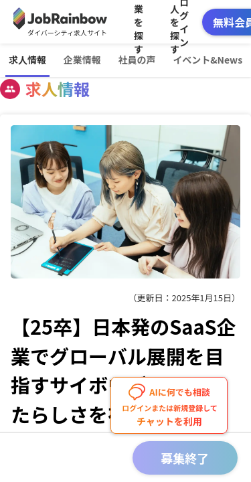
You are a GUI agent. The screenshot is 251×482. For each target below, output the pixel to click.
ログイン (184, 22)
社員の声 (136, 59)
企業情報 (82, 59)
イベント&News (207, 59)
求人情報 (27, 59)
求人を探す (174, 22)
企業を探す (138, 22)
